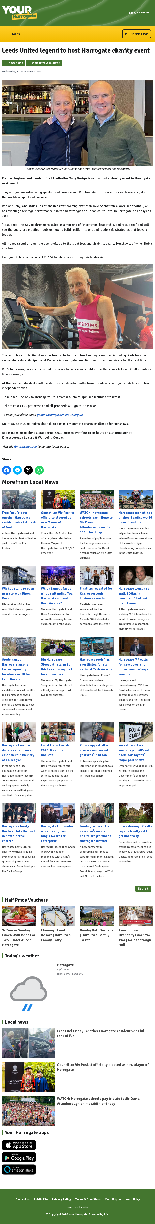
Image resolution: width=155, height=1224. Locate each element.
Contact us (22, 1199)
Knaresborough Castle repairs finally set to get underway (136, 820)
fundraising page (25, 447)
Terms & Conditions (88, 1199)
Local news (16, 1022)
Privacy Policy (61, 1199)
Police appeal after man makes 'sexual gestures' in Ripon (97, 739)
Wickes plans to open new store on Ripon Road (19, 583)
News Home (16, 62)
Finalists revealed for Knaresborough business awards (97, 583)
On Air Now (139, 13)
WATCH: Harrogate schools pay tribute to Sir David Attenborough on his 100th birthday (97, 512)
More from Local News (46, 62)
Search (143, 889)
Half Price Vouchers (26, 900)
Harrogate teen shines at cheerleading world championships (136, 507)
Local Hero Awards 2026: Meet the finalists (58, 739)
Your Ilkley (133, 1199)
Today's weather (22, 956)
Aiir (106, 1214)
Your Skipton (113, 1199)
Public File (41, 1199)
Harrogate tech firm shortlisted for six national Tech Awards (97, 654)
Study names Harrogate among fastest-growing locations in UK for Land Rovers (19, 659)
